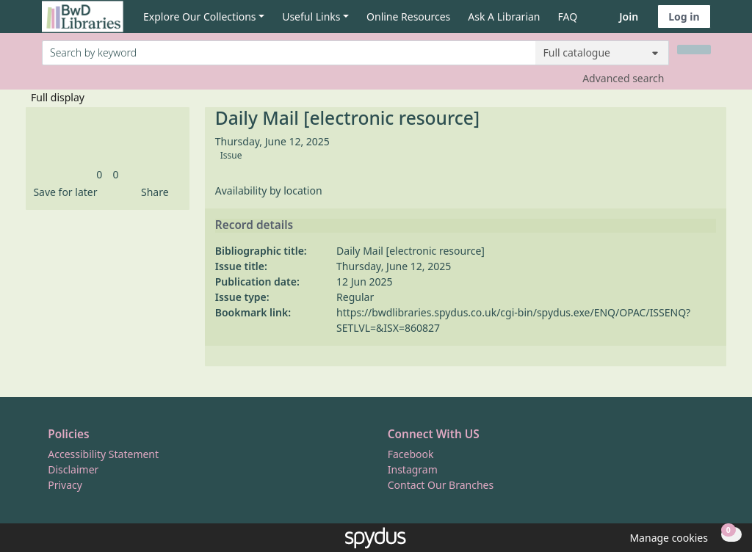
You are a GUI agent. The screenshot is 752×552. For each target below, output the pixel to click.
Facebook (411, 454)
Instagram (413, 469)
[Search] (694, 49)
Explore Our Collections (199, 16)
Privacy (65, 485)
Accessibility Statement (103, 454)
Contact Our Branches (441, 485)
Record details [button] (254, 225)
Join (628, 16)
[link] (99, 174)
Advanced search (623, 78)
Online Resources (408, 16)
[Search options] (602, 52)
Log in (683, 16)
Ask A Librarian (504, 16)
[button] (62, 192)
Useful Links (311, 16)
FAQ (568, 16)
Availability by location (268, 190)
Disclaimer (73, 469)
